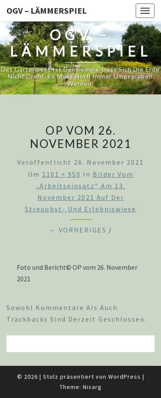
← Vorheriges (77, 230)
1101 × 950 (61, 174)
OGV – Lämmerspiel (46, 10)
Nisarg (92, 387)
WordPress (124, 376)
